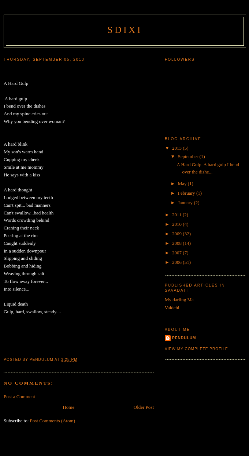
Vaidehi (172, 307)
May (183, 183)
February (187, 193)
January (186, 202)
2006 (177, 262)
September (189, 156)
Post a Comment (19, 396)
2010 (177, 224)
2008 (177, 243)
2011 (177, 214)
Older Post (144, 407)
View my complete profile (196, 349)
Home (68, 407)
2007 (177, 252)
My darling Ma (179, 299)
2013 (177, 148)
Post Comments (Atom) (52, 420)
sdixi (124, 30)
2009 (177, 233)
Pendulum (184, 338)
